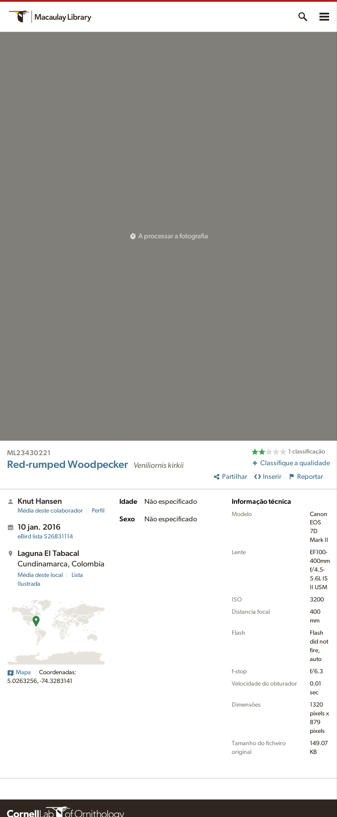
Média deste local (40, 575)
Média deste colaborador (50, 511)
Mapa (19, 672)
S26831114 (45, 537)
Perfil (98, 511)
